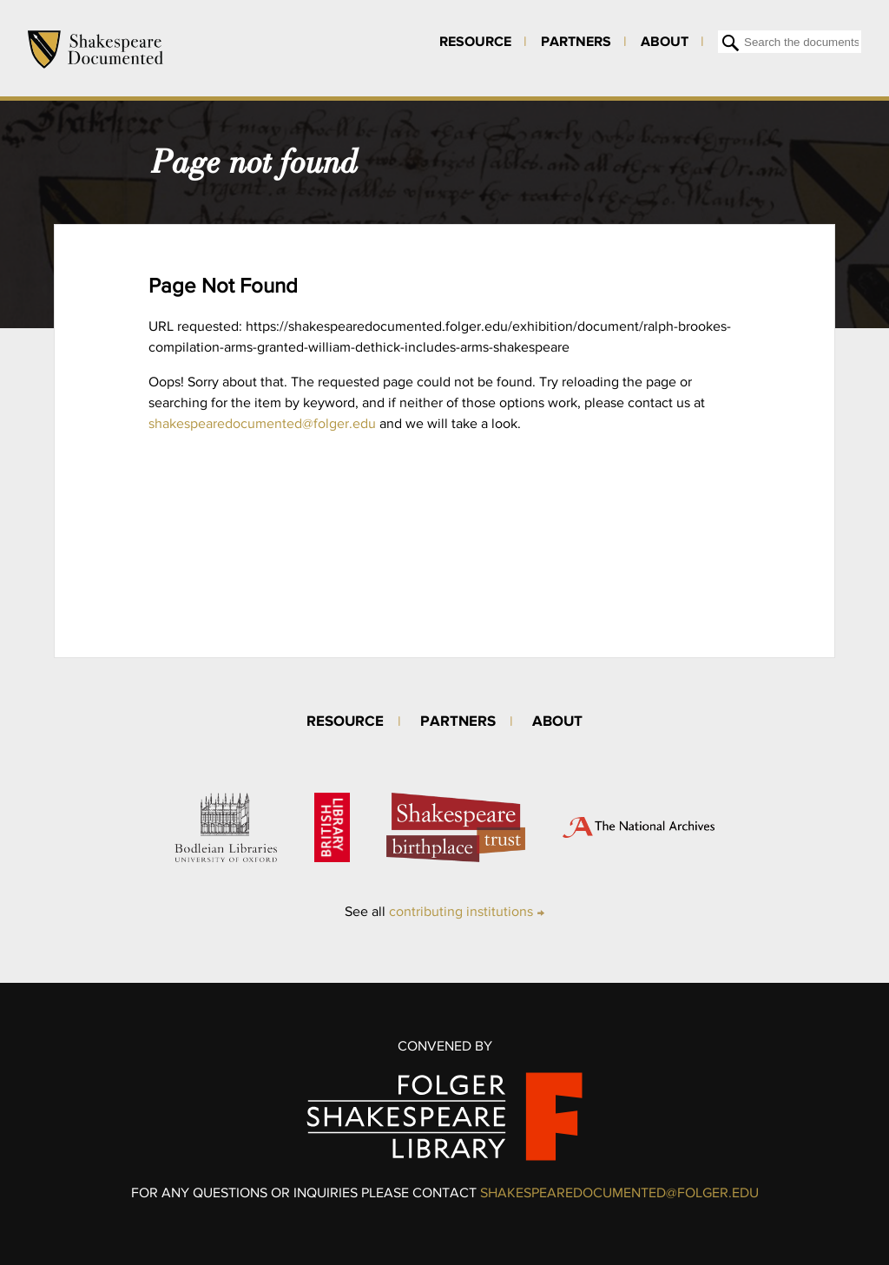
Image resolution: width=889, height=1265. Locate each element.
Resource (475, 41)
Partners (576, 41)
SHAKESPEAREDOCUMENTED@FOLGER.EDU (619, 1192)
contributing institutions (461, 911)
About (664, 41)
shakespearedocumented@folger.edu (262, 423)
